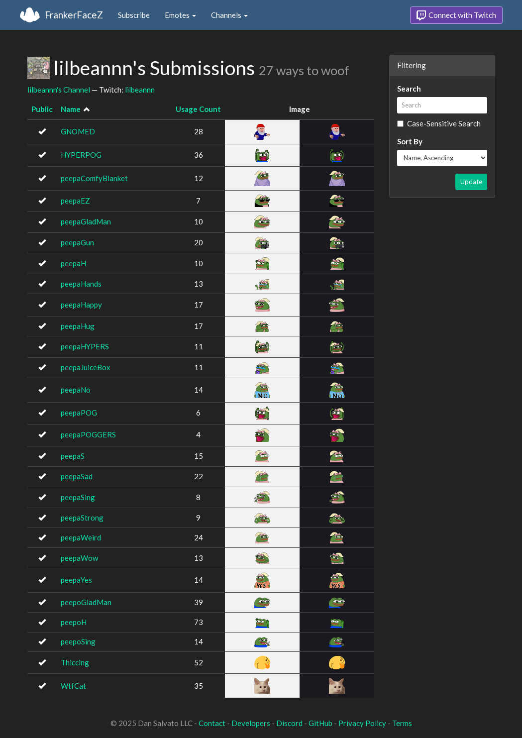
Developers (250, 723)
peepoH (74, 622)
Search (409, 88)
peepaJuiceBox (85, 367)
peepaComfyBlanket (94, 178)
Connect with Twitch (456, 15)
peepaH (73, 263)
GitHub (320, 723)
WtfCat (73, 685)
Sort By (409, 141)
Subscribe (134, 14)
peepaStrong (82, 517)
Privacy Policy (362, 723)
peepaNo (76, 389)
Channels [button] (229, 14)
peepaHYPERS (85, 346)
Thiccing (75, 662)
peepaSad (77, 476)
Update (471, 182)
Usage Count (198, 109)
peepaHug (78, 325)
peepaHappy (81, 304)
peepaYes (76, 579)
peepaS (73, 455)
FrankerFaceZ (74, 14)
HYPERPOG (81, 154)
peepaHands (81, 283)
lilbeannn (140, 89)
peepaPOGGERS (88, 434)
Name (71, 109)
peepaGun (77, 242)
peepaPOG (79, 412)
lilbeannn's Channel (58, 89)
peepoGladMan (86, 602)
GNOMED (78, 131)
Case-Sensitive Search (439, 123)
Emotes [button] (180, 14)
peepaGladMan (86, 221)
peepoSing (78, 641)
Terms (402, 723)
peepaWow (79, 557)
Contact (212, 723)
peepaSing (78, 497)
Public (42, 109)
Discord (289, 723)
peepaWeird (81, 537)
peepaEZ (75, 200)
